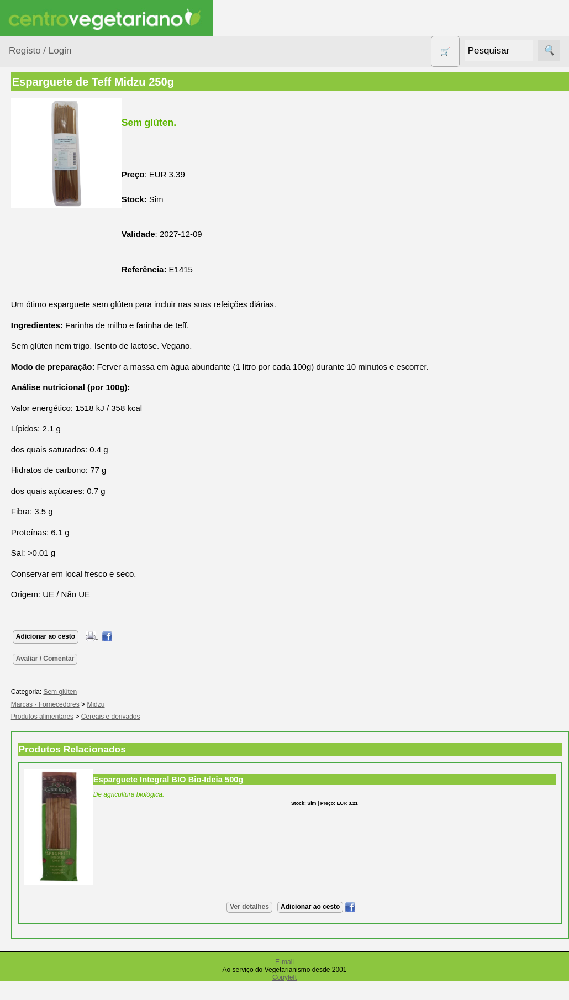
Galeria (48, 723)
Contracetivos (47, 287)
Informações (32, 773)
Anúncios (52, 657)
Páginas (24, 589)
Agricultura (42, 168)
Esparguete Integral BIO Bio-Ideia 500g (268, 779)
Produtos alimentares (43, 424)
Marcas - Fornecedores (144, 704)
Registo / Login (40, 50)
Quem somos (60, 805)
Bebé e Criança (50, 210)
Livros (33, 397)
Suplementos (46, 561)
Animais (36, 189)
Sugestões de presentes (47, 534)
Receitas (51, 639)
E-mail (284, 962)
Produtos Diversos (38, 458)
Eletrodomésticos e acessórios (54, 336)
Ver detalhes (299, 906)
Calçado (37, 231)
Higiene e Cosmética (41, 370)
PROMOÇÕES (49, 485)
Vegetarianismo (63, 621)
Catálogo (52, 823)
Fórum (47, 705)
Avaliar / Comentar (144, 658)
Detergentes (44, 308)
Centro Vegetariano (44, 260)
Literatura (52, 741)
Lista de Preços (63, 841)
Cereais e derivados (210, 716)
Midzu (195, 704)
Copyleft (284, 977)
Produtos (25, 140)
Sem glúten (43, 507)
